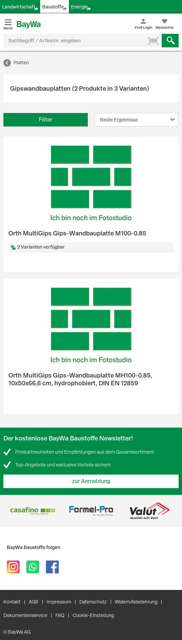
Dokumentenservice (25, 615)
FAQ (59, 615)
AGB (33, 602)
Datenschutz (93, 602)
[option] (32, 511)
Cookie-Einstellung (93, 615)
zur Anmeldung (91, 481)
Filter (45, 119)
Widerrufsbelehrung (136, 602)
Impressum (59, 602)
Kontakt (12, 602)
